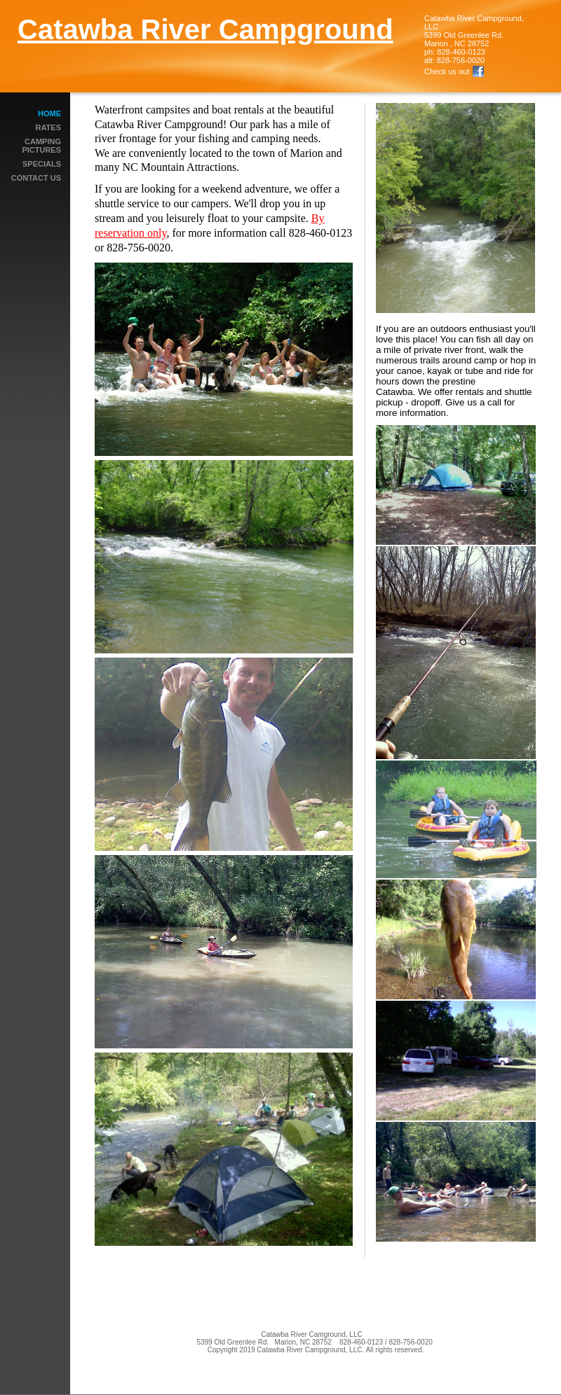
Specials (41, 164)
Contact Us (36, 178)
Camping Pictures (41, 145)
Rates (48, 127)
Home (49, 113)
